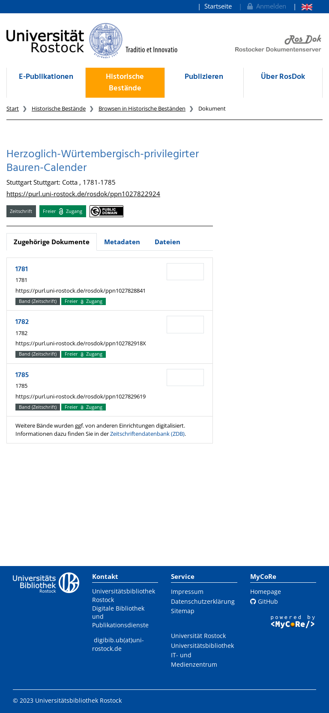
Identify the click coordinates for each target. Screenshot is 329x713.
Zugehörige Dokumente (52, 241)
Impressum (187, 591)
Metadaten (122, 241)
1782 (22, 322)
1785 (22, 375)
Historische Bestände (125, 83)
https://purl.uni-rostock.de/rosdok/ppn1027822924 (83, 193)
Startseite (218, 6)
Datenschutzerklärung (203, 601)
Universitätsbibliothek (202, 645)
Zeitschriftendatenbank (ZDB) (147, 433)
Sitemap (182, 611)
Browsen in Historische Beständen (142, 108)
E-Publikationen (46, 77)
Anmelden (265, 6)
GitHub (264, 601)
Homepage (265, 591)
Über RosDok (283, 77)
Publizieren (204, 77)
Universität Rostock (198, 636)
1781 (21, 269)
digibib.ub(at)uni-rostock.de (118, 644)
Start (12, 108)
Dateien (167, 241)
